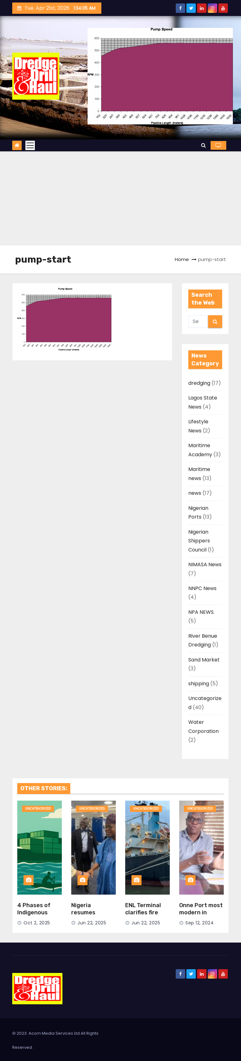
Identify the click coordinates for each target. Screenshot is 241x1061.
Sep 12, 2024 (199, 923)
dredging (199, 383)
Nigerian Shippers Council (199, 540)
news (194, 493)
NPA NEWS (201, 612)
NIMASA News (205, 564)
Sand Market (204, 659)
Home (182, 259)
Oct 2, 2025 (37, 923)
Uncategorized (38, 808)
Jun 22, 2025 (92, 923)
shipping (198, 683)
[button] (203, 145)
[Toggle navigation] (30, 145)
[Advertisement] (120, 198)
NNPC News (202, 588)
